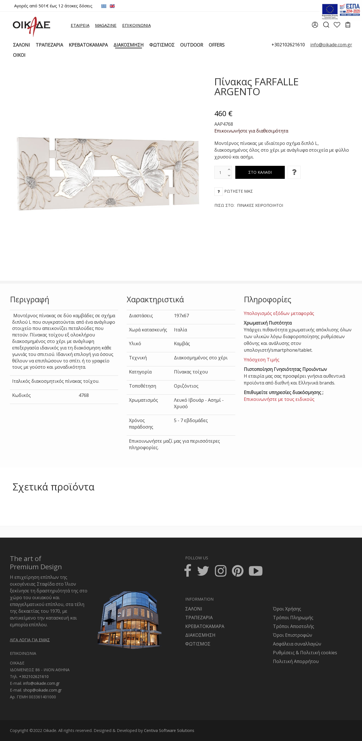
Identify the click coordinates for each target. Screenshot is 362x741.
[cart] (348, 25)
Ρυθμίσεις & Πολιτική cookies (305, 652)
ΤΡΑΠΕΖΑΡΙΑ (199, 617)
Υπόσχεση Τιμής (261, 360)
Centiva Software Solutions (169, 730)
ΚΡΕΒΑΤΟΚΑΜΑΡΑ (204, 626)
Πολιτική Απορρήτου (296, 661)
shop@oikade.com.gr (42, 690)
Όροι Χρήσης (287, 609)
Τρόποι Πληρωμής (293, 617)
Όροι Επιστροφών (292, 635)
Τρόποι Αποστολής (293, 626)
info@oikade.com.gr (41, 683)
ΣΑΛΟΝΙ (193, 609)
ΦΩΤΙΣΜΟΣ (197, 644)
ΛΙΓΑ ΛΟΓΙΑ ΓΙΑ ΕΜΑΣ (30, 639)
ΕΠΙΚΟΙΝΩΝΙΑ (136, 25)
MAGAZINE (106, 25)
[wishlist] (337, 25)
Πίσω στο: (248, 205)
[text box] (220, 172)
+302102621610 (288, 45)
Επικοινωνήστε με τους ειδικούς (279, 399)
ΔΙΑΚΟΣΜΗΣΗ (200, 635)
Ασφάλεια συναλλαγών (297, 644)
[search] (326, 26)
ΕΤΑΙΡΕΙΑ (80, 25)
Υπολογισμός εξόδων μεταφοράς (279, 313)
